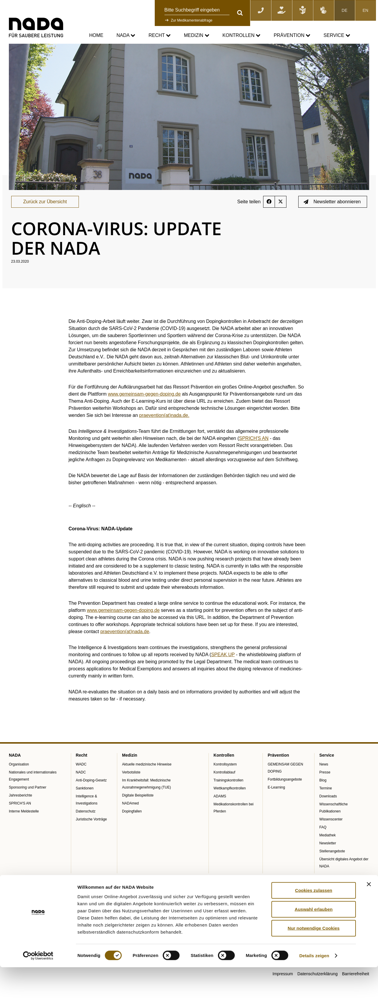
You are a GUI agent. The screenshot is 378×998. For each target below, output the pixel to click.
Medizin (196, 35)
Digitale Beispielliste (138, 810)
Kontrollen (241, 35)
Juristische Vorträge (91, 834)
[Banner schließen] (369, 915)
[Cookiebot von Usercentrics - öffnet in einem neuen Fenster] (38, 986)
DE (344, 10)
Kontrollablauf (224, 787)
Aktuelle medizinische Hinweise (146, 779)
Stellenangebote (332, 866)
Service (337, 35)
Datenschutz (86, 826)
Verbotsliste (131, 787)
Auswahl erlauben (314, 939)
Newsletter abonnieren (332, 216)
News (323, 779)
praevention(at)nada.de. (164, 430)
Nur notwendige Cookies (314, 958)
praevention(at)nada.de (124, 646)
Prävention (292, 35)
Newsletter (327, 858)
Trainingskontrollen (228, 795)
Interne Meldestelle (24, 826)
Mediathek (327, 850)
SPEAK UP (223, 669)
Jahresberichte (20, 810)
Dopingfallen (132, 826)
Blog (322, 795)
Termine (325, 803)
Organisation (19, 779)
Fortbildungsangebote (285, 794)
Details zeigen (314, 986)
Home (96, 35)
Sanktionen (85, 803)
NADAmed (130, 818)
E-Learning (276, 802)
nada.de (16, 47)
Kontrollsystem (225, 779)
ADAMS (220, 811)
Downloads (328, 811)
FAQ (322, 842)
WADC (81, 779)
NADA (125, 35)
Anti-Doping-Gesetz (91, 795)
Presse (324, 787)
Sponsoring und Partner (27, 802)
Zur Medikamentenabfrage (192, 20)
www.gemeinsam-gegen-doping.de (144, 409)
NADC (81, 787)
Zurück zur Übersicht (45, 216)
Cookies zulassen (313, 920)
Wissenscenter (331, 834)
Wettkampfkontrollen (230, 803)
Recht (160, 35)
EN (365, 10)
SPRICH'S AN (253, 453)
